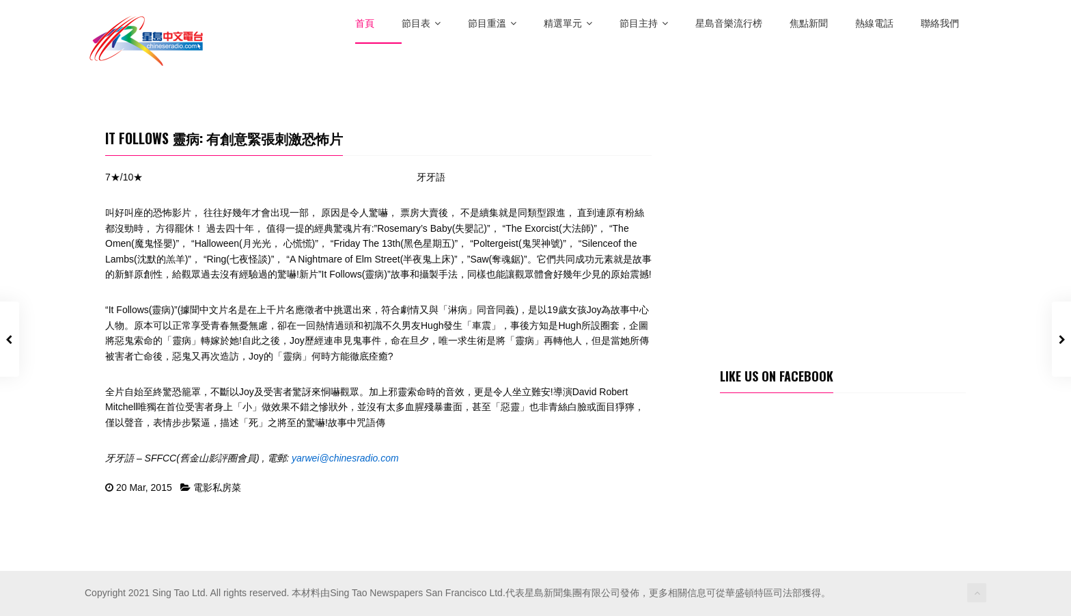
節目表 (421, 23)
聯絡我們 (940, 23)
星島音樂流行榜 (728, 23)
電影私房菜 (217, 487)
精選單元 (568, 23)
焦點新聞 (809, 23)
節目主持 (644, 23)
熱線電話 (874, 23)
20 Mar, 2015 (144, 487)
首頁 (364, 23)
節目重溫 (492, 23)
